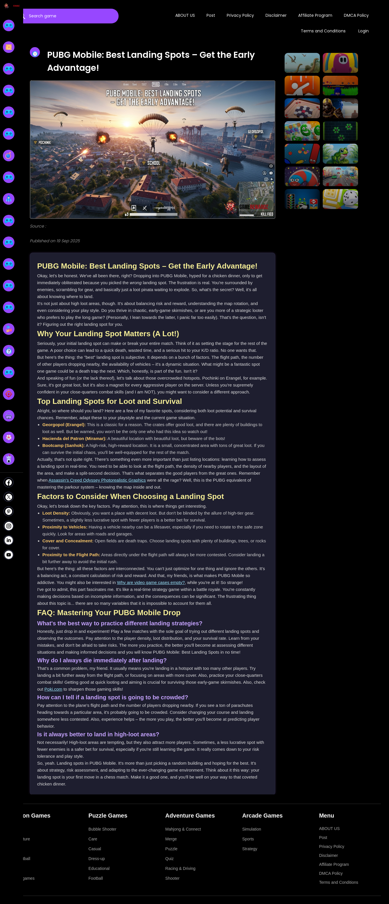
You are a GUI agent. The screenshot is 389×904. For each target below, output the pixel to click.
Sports (248, 839)
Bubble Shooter (103, 829)
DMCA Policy (356, 15)
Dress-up (97, 858)
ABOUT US (185, 15)
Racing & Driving (180, 868)
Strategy (249, 848)
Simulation (251, 829)
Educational (99, 868)
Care (93, 839)
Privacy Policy (240, 15)
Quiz (169, 858)
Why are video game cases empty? (151, 582)
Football (96, 878)
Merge (171, 839)
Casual (95, 848)
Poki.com (53, 689)
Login (363, 31)
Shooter (172, 878)
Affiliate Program (315, 15)
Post (211, 15)
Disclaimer (276, 15)
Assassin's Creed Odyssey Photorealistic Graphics (97, 480)
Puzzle (171, 848)
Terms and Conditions (323, 31)
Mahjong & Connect (183, 829)
